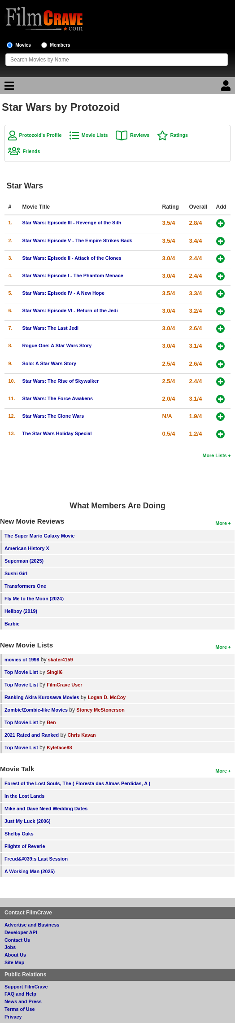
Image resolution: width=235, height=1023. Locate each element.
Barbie (12, 623)
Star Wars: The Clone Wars (53, 416)
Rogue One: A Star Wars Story (56, 345)
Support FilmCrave (26, 986)
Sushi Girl (15, 573)
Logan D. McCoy (107, 697)
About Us (15, 954)
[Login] (227, 88)
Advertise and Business (31, 924)
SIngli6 (54, 672)
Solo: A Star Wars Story (49, 363)
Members (60, 45)
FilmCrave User (64, 684)
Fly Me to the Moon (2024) (34, 598)
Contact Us (17, 940)
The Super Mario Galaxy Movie (39, 535)
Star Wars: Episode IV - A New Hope (63, 293)
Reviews (139, 135)
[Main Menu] (8, 88)
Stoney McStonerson (100, 710)
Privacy (13, 1016)
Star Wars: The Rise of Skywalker (60, 381)
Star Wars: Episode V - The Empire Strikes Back (77, 240)
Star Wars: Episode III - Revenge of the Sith (71, 222)
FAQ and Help (20, 994)
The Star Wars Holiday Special (56, 433)
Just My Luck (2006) (27, 821)
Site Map (14, 962)
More (221, 523)
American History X (26, 548)
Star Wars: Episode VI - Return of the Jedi (70, 310)
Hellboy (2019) (20, 611)
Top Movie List (21, 672)
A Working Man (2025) (29, 871)
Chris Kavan (82, 735)
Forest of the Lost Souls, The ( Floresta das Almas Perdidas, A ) (77, 783)
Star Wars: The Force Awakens (57, 398)
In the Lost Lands (24, 796)
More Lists (215, 455)
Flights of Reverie (24, 846)
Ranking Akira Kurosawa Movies (41, 697)
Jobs (10, 947)
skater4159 (60, 659)
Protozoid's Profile (40, 135)
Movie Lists (95, 135)
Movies (23, 45)
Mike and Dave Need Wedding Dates (45, 808)
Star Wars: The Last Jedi (50, 328)
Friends (31, 151)
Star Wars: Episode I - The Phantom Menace (72, 275)
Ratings (179, 135)
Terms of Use (19, 1009)
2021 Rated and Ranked (31, 735)
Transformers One (25, 586)
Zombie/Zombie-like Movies (36, 710)
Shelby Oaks (19, 833)
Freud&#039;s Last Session (36, 858)
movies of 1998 (21, 659)
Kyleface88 (59, 747)
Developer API (20, 932)
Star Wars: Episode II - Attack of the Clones (71, 258)
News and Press (23, 1001)
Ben (51, 722)
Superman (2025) (24, 561)
